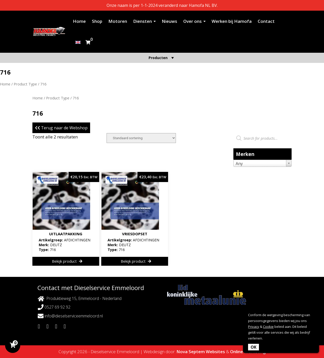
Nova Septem (190, 351)
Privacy (253, 326)
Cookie (268, 326)
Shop (97, 21)
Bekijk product (67, 261)
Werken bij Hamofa (232, 21)
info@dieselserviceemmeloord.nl (70, 316)
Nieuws (169, 21)
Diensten (142, 21)
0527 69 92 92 (54, 307)
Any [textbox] (239, 163)
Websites (215, 351)
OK (253, 347)
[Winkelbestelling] (141, 138)
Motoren (117, 21)
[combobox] (262, 163)
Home (79, 21)
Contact (266, 21)
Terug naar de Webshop (61, 128)
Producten (162, 57)
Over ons (192, 21)
